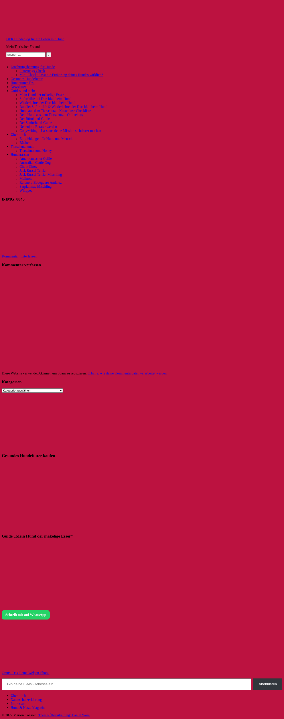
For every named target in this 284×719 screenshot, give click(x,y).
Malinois (26, 178)
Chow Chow (28, 166)
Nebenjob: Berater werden (38, 127)
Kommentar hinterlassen (19, 256)
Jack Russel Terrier (33, 170)
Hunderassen (20, 154)
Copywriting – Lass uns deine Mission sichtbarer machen (60, 130)
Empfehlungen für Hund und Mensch (46, 138)
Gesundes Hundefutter (27, 79)
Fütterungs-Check (32, 71)
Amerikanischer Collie (36, 158)
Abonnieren (268, 684)
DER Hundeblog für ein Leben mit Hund (35, 39)
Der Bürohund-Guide (35, 119)
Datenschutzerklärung (26, 699)
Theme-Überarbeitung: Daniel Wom (64, 715)
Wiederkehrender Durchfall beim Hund (47, 103)
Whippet (26, 190)
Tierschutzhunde (22, 146)
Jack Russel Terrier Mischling (41, 174)
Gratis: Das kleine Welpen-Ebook (25, 673)
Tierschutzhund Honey (36, 150)
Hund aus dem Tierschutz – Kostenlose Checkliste (55, 111)
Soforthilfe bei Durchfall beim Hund (45, 99)
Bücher (25, 142)
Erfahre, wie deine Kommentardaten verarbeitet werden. (128, 373)
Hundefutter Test (22, 83)
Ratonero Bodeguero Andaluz (41, 182)
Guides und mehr (23, 91)
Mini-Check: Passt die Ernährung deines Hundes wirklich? (61, 75)
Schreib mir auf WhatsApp (25, 615)
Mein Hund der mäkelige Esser (42, 95)
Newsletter (18, 87)
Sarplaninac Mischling (35, 186)
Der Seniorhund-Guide (36, 123)
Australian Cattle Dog (35, 162)
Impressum (18, 703)
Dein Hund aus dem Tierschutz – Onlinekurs (51, 115)
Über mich (18, 134)
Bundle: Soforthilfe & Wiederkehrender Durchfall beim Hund (63, 107)
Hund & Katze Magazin (28, 707)
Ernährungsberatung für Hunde (33, 67)
